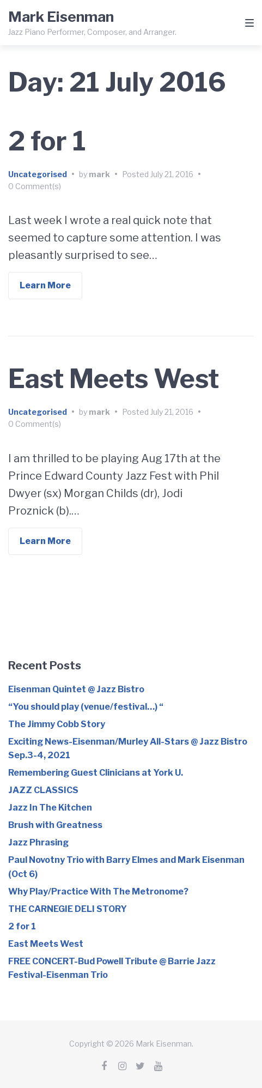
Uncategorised (37, 174)
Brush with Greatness (55, 825)
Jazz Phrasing (38, 842)
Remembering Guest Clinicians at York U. (95, 772)
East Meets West (113, 379)
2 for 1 (47, 141)
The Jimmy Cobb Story (56, 724)
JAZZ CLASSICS (43, 790)
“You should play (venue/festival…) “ (85, 707)
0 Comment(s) (34, 186)
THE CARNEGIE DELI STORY (67, 909)
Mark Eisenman (61, 16)
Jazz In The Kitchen (50, 807)
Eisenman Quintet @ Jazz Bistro (76, 689)
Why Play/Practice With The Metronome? (98, 891)
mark (99, 174)
